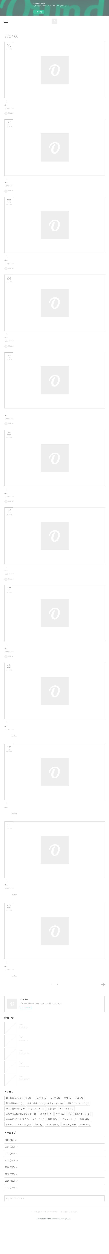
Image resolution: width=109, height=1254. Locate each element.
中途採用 (40, 1129)
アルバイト (66, 1139)
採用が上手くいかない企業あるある (45, 1134)
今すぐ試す (38, 12)
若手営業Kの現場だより (18, 1129)
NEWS (11, 110)
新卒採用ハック (14, 1134)
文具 (79, 1129)
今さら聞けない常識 (17, 1150)
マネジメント (36, 1139)
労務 (84, 1150)
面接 (52, 1139)
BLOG (85, 1155)
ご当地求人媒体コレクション (21, 1144)
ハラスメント (68, 1150)
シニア (55, 1129)
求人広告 (46, 1144)
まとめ (6, 110)
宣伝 (38, 1155)
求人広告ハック (15, 1139)
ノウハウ (38, 1150)
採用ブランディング (77, 1134)
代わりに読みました (80, 1144)
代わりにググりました (18, 1155)
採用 (52, 1150)
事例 (67, 1129)
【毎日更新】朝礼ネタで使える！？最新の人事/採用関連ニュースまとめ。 (42, 101)
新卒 (60, 1144)
